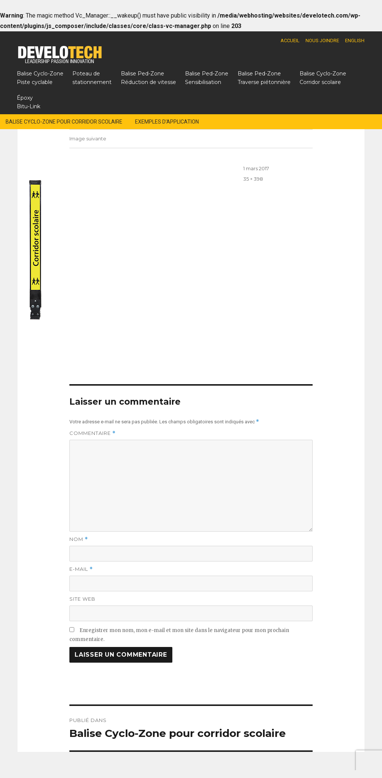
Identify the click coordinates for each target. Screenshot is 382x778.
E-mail (81, 569)
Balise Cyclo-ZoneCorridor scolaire (323, 77)
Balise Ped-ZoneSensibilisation (206, 77)
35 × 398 (253, 179)
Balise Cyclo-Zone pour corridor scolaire (64, 122)
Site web (82, 599)
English (354, 40)
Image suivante (87, 138)
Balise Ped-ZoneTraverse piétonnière (264, 77)
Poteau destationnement (92, 77)
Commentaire (92, 433)
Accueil (290, 40)
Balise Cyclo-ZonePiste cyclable (40, 77)
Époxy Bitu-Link (28, 102)
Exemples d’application (167, 122)
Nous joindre (322, 40)
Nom (78, 539)
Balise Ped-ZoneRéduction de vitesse (148, 77)
